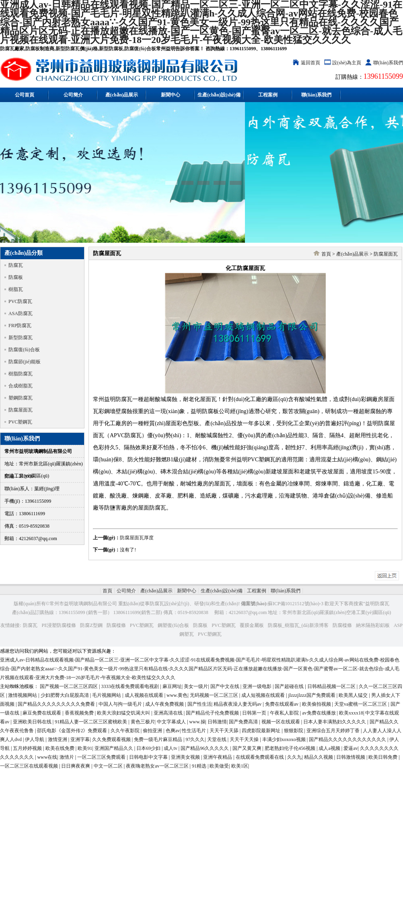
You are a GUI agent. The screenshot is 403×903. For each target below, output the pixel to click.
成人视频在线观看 (144, 695)
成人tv (171, 748)
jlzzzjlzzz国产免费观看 (312, 695)
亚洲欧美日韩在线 (33, 722)
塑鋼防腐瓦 (20, 398)
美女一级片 (196, 686)
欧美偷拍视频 (317, 704)
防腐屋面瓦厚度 (137, 538)
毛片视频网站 (107, 695)
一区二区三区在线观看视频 (29, 766)
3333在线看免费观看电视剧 (130, 686)
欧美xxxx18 (351, 713)
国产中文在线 (225, 686)
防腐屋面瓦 (20, 410)
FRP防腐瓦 (19, 325)
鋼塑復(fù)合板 (173, 625)
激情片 (67, 757)
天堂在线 (217, 739)
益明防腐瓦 (377, 603)
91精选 (200, 766)
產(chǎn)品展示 (121, 95)
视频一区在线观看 (281, 722)
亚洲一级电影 (258, 686)
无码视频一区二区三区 (214, 695)
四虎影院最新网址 (262, 730)
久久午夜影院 (126, 730)
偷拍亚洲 (153, 730)
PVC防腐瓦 (20, 301)
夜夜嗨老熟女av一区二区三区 (157, 766)
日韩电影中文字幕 (149, 757)
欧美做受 (219, 766)
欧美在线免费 (60, 748)
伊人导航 (35, 739)
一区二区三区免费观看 (102, 757)
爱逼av (350, 748)
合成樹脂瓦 (20, 386)
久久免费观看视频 (112, 739)
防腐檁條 (116, 625)
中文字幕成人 (172, 722)
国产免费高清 (244, 722)
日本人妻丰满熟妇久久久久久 (335, 722)
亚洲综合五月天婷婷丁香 (333, 730)
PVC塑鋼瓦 (20, 422)
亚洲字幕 (80, 739)
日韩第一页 (254, 713)
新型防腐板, (111, 48)
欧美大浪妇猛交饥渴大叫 (124, 713)
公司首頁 (24, 95)
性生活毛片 (194, 730)
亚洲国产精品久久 (114, 748)
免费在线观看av (282, 704)
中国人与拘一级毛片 (121, 704)
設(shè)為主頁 (346, 63)
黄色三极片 (143, 722)
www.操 (197, 722)
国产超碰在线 (290, 686)
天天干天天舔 (225, 730)
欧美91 (85, 748)
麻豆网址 (172, 686)
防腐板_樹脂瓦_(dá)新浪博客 (298, 625)
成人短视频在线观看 (263, 695)
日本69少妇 (149, 748)
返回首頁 (310, 63)
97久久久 (195, 739)
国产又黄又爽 (247, 748)
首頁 (326, 254)
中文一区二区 (109, 766)
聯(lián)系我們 (388, 63)
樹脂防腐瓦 (20, 374)
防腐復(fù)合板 (140, 48)
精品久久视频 (319, 757)
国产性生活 (199, 704)
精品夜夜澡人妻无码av (238, 704)
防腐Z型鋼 (91, 625)
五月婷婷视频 (28, 748)
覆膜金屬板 (252, 625)
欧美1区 (239, 766)
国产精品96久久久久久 (205, 748)
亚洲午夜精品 (218, 757)
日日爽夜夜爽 (76, 766)
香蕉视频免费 (80, 713)
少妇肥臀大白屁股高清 (65, 695)
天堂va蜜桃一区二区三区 (361, 704)
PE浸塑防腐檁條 (58, 625)
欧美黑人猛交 (354, 695)
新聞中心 (170, 95)
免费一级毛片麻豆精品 (158, 739)
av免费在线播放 (319, 713)
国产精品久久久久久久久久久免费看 (57, 704)
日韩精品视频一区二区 (332, 686)
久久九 (294, 757)
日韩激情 (217, 722)
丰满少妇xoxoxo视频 (284, 739)
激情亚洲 (58, 739)
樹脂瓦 (15, 289)
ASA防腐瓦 (20, 313)
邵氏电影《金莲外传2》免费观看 (72, 730)
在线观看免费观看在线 (260, 757)
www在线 (47, 757)
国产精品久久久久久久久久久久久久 (348, 739)
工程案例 (268, 95)
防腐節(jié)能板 (24, 361)
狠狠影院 (294, 730)
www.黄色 (177, 695)
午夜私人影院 (285, 713)
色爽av (173, 730)
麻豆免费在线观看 (42, 713)
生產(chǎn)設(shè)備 (218, 95)
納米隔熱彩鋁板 (373, 625)
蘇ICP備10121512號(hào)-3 (295, 603)
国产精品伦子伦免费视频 (213, 713)
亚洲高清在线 (169, 713)
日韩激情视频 (351, 757)
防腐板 (32, 48)
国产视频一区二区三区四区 (69, 686)
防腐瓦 (7, 48)
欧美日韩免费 (383, 757)
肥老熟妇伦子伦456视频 (291, 748)
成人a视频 (330, 748)
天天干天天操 (245, 739)
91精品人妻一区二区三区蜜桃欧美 (91, 722)
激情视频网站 (23, 695)
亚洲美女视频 (186, 757)
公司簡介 (73, 95)
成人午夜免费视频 (165, 704)
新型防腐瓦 (68, 48)
